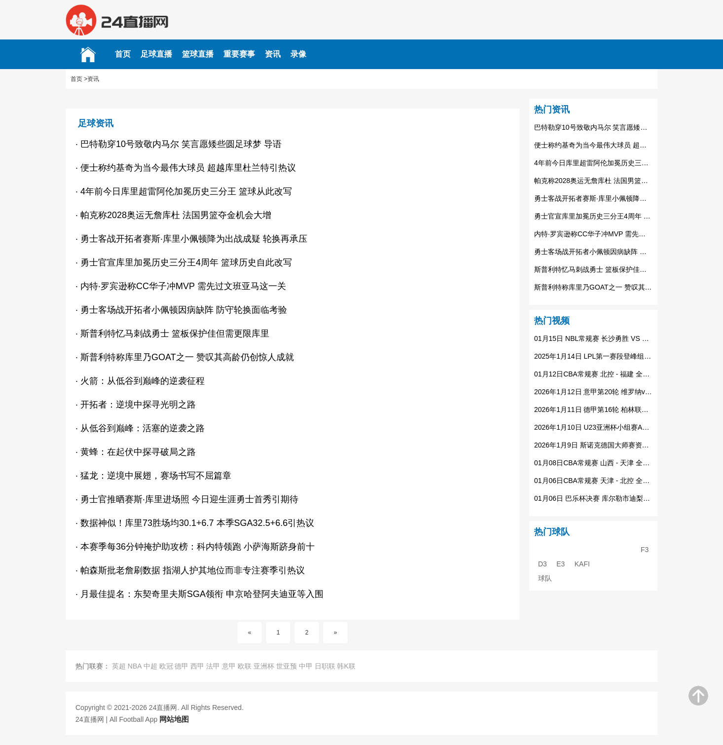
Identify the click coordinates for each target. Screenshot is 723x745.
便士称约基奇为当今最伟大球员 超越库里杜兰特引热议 (593, 145)
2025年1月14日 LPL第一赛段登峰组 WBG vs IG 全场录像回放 (593, 356)
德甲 (181, 666)
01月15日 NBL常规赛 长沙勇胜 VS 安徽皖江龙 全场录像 (593, 338)
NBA (135, 666)
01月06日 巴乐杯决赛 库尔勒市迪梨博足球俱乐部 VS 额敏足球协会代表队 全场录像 (593, 498)
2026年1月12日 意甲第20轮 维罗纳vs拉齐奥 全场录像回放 (593, 392)
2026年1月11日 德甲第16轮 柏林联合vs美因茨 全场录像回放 (593, 409)
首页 (123, 54)
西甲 (197, 666)
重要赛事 (239, 54)
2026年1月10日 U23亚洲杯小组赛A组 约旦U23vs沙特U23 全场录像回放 (593, 427)
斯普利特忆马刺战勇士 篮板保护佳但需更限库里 (593, 269)
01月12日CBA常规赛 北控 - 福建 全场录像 (593, 374)
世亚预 (286, 666)
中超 (150, 666)
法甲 (213, 666)
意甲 (229, 666)
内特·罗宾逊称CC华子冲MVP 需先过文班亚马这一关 (593, 234)
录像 (298, 54)
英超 (119, 666)
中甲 (306, 666)
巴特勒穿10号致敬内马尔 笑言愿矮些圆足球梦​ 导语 (593, 127)
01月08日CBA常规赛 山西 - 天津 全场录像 (593, 463)
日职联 (325, 666)
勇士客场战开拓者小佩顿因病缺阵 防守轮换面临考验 (593, 252)
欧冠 (166, 666)
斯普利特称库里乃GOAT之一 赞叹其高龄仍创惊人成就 (593, 287)
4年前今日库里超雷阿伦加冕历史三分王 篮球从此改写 (593, 163)
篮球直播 (198, 54)
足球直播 (156, 54)
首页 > (79, 78)
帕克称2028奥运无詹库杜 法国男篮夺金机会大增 (593, 181)
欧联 (245, 666)
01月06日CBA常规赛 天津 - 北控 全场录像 (593, 480)
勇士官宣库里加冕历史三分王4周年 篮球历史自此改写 (593, 216)
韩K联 (346, 666)
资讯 (273, 54)
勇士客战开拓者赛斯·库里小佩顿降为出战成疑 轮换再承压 (593, 198)
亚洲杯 (263, 666)
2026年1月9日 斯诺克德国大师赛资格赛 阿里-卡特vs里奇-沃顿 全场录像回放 (593, 445)
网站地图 (174, 719)
